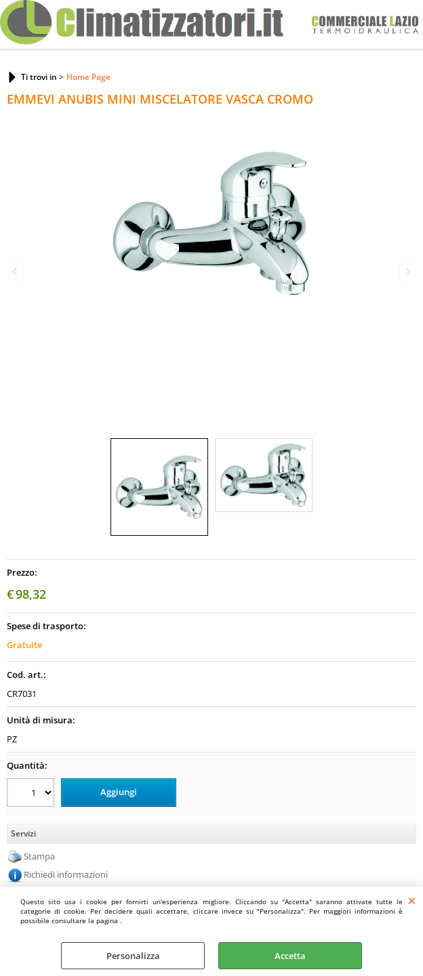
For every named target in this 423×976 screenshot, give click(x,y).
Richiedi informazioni (66, 874)
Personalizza (133, 956)
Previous (15, 271)
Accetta (290, 956)
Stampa (39, 856)
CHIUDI (411, 900)
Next (407, 271)
